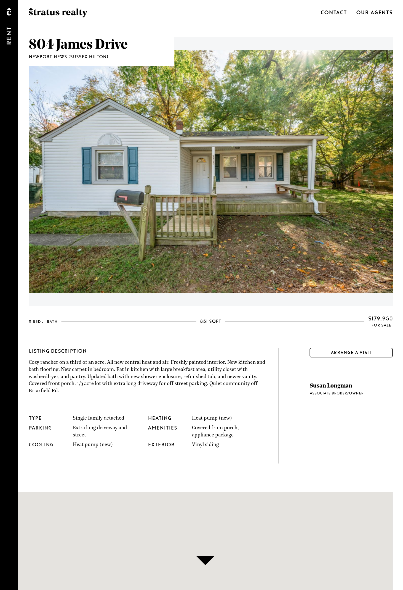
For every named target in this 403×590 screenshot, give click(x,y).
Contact (334, 12)
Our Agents (374, 12)
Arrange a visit (351, 352)
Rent (9, 36)
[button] (205, 560)
